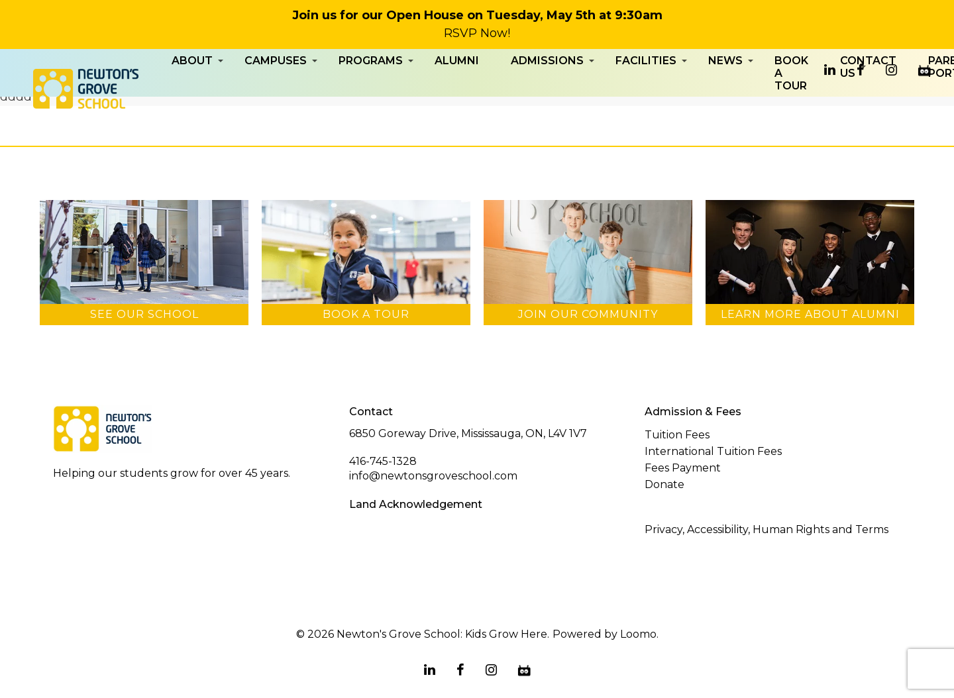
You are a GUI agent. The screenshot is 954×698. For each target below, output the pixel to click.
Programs (371, 91)
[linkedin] (830, 70)
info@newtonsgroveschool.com (433, 476)
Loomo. (639, 634)
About (192, 91)
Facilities (645, 91)
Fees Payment (683, 468)
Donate (664, 484)
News (725, 91)
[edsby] (924, 70)
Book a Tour (791, 104)
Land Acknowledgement (415, 504)
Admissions (547, 91)
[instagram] (891, 70)
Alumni (457, 91)
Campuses (275, 91)
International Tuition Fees (713, 451)
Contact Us (868, 98)
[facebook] (860, 70)
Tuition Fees (677, 434)
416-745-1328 (383, 461)
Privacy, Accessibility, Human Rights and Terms (766, 529)
